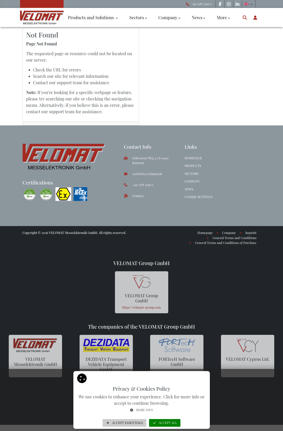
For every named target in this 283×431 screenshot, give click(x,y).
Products (193, 166)
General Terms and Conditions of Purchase (226, 243)
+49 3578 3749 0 (201, 4)
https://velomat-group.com (141, 307)
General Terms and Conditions (234, 238)
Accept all (164, 423)
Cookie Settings (198, 197)
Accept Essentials (124, 423)
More (222, 17)
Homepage (193, 158)
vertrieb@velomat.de (147, 174)
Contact (138, 196)
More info (141, 410)
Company (167, 17)
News (197, 17)
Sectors (136, 17)
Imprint (250, 233)
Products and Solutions (91, 17)
